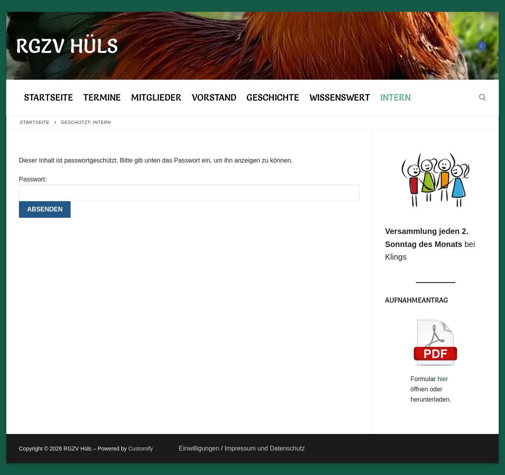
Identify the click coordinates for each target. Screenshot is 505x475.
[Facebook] (481, 45)
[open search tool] (482, 97)
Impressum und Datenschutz (264, 448)
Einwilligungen (199, 448)
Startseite (35, 122)
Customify (140, 448)
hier (443, 379)
